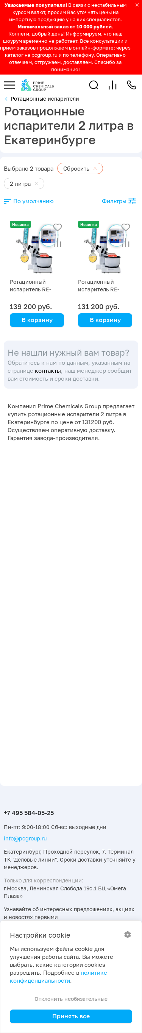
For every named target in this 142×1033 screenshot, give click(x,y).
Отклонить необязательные (71, 999)
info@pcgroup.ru (25, 838)
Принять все (71, 1016)
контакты (48, 370)
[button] (93, 85)
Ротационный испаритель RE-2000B (30, 289)
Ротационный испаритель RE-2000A (98, 289)
